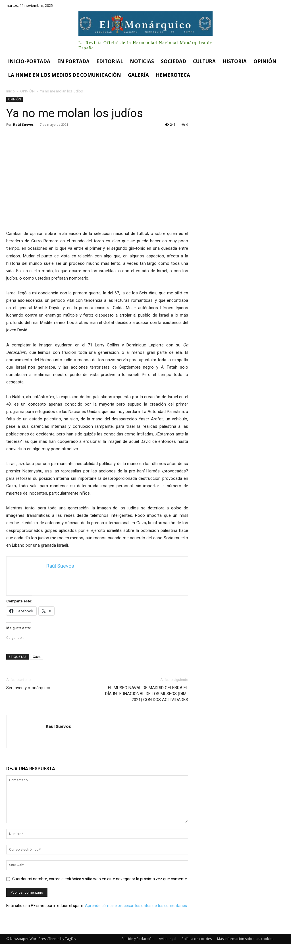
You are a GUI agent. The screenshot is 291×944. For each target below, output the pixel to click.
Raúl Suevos (23, 124)
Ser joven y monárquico (28, 687)
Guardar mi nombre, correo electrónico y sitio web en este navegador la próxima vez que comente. (100, 879)
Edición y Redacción (137, 938)
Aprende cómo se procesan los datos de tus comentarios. (136, 905)
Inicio (10, 91)
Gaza (37, 656)
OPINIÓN (27, 91)
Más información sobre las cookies (245, 938)
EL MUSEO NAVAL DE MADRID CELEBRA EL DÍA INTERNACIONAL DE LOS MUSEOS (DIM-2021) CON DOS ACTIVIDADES (146, 693)
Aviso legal (167, 938)
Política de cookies (197, 938)
